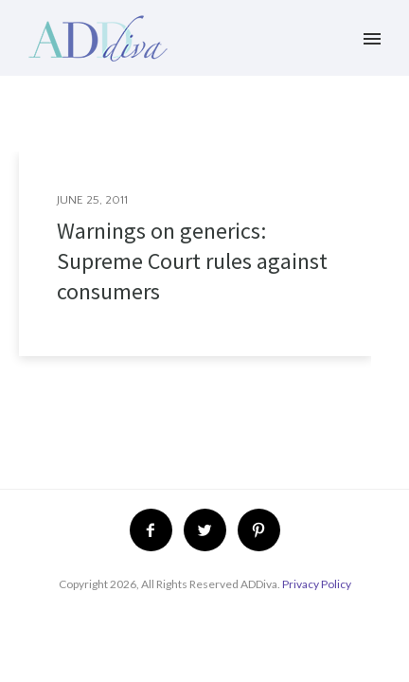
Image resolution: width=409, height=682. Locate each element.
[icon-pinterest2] (259, 530)
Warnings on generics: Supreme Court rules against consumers (192, 261)
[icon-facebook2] (156, 530)
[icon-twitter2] (210, 530)
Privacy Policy (316, 584)
